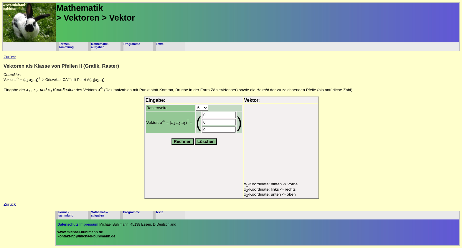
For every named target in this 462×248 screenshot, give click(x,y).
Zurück (10, 57)
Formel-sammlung (66, 45)
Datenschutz (67, 224)
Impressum (89, 224)
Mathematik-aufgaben (99, 45)
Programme (131, 44)
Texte (160, 44)
